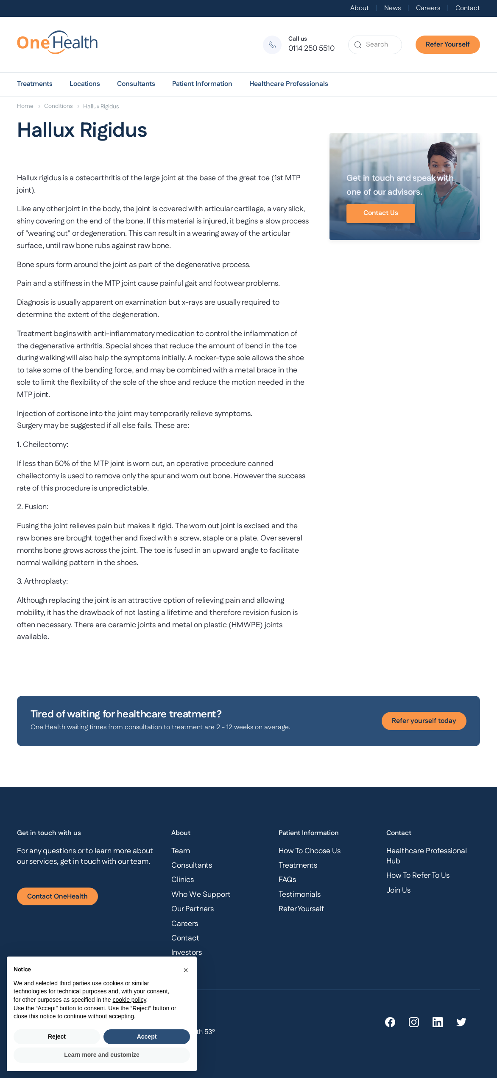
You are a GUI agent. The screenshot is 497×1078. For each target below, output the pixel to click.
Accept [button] (147, 1036)
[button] (35, 84)
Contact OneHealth (57, 897)
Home (25, 106)
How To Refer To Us (418, 875)
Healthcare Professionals (288, 84)
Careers (428, 8)
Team (180, 851)
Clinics (182, 879)
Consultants (136, 84)
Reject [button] (57, 1036)
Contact (467, 8)
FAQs (287, 879)
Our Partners (192, 909)
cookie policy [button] (129, 999)
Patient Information (202, 84)
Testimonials (300, 894)
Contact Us (380, 213)
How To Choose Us (310, 851)
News (392, 8)
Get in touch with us (49, 833)
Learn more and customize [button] (101, 1054)
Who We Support (201, 894)
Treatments (35, 84)
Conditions (58, 106)
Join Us (398, 890)
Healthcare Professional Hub (426, 856)
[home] (61, 44)
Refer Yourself (448, 45)
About (359, 8)
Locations (85, 84)
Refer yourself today (424, 721)
